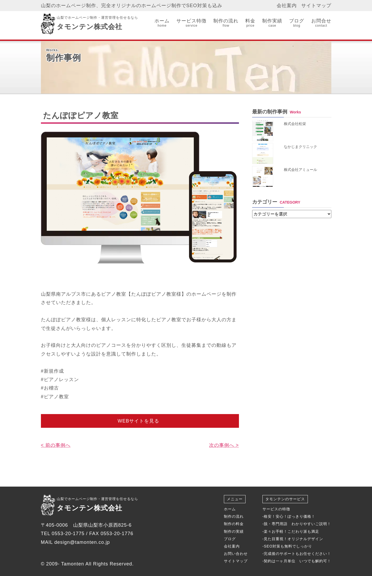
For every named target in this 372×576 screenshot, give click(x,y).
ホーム (161, 23)
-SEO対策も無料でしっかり (287, 546)
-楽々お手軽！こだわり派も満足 (290, 531)
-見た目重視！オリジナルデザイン (292, 539)
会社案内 (287, 5)
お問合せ (321, 23)
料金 (250, 23)
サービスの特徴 (276, 509)
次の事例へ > (224, 445)
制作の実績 (234, 531)
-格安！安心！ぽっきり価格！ (289, 516)
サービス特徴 (191, 23)
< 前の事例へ (56, 445)
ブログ (296, 23)
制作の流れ (225, 23)
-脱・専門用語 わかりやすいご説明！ (296, 524)
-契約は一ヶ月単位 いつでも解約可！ (296, 561)
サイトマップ (316, 5)
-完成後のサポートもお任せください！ (296, 553)
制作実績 (272, 23)
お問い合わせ (236, 553)
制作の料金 (234, 524)
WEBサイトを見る (138, 421)
